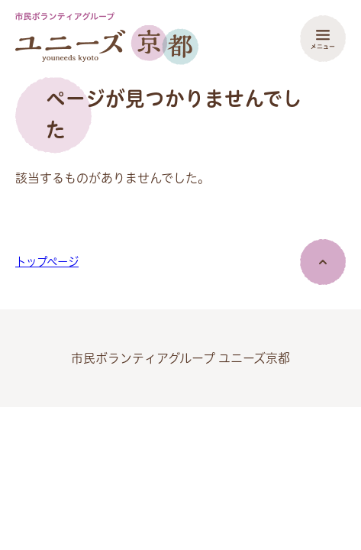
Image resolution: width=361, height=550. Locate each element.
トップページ (47, 262)
